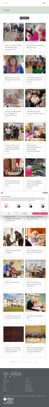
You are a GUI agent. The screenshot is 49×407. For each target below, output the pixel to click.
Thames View (7, 345)
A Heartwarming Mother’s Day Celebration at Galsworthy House (13, 113)
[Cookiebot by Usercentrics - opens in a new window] (42, 193)
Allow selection (24, 213)
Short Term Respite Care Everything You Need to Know (12, 182)
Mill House (7, 142)
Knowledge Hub (29, 142)
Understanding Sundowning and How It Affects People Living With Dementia (34, 148)
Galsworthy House (8, 108)
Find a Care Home (6, 380)
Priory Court (7, 42)
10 (27, 361)
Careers (4, 387)
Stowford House (29, 42)
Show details (43, 210)
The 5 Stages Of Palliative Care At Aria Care (35, 217)
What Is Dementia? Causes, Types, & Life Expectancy (35, 251)
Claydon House (7, 75)
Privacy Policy (27, 380)
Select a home (24, 18)
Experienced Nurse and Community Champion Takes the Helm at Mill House (12, 148)
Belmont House (29, 345)
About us (4, 385)
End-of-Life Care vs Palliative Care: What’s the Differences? (13, 218)
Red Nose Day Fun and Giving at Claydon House (13, 78)
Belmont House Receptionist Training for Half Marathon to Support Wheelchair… (35, 349)
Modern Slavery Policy (29, 387)
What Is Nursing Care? (12, 282)
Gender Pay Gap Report (29, 390)
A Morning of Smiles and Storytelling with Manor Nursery (34, 79)
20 (29, 361)
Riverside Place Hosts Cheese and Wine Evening (35, 112)
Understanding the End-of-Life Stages (13, 251)
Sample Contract (6, 389)
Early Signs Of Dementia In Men (35, 316)
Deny (9, 213)
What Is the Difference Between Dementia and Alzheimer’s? (34, 284)
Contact (4, 390)
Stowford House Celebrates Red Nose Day (35, 46)
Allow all (40, 213)
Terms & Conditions (28, 385)
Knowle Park (7, 313)
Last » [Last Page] (37, 361)
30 (31, 361)
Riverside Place (29, 108)
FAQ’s (4, 383)
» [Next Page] (34, 361)
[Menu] (44, 3)
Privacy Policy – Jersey (28, 381)
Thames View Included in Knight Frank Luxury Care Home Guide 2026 (13, 349)
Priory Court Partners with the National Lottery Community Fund (13, 47)
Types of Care (5, 381)
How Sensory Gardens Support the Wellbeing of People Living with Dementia (35, 183)
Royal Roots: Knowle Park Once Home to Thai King (13, 316)
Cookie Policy (27, 383)
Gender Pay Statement (29, 389)
